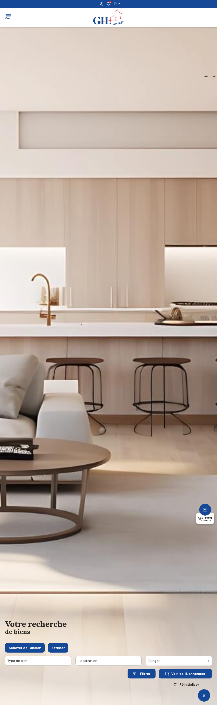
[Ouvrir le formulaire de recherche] (142, 679)
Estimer (58, 653)
